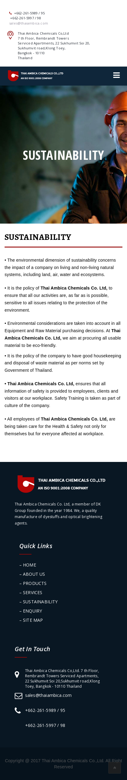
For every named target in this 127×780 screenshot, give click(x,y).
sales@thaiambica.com (48, 695)
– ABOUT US (32, 574)
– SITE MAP (31, 620)
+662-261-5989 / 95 (45, 710)
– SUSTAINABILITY (38, 602)
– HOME (27, 565)
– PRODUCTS (33, 583)
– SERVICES (31, 592)
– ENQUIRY (30, 611)
